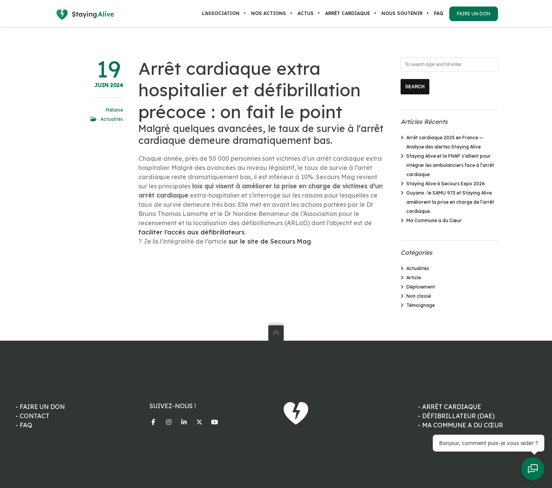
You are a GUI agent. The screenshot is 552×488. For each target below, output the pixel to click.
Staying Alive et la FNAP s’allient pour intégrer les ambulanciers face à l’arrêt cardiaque (450, 165)
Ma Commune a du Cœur (434, 220)
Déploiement (420, 287)
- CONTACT (32, 416)
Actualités (111, 119)
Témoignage (420, 305)
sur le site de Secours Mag (269, 241)
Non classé (418, 296)
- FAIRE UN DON (40, 407)
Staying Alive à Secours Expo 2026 (445, 183)
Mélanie (114, 110)
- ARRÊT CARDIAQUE (449, 407)
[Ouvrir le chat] (532, 468)
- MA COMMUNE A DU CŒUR (460, 425)
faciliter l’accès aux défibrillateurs (191, 232)
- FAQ (23, 425)
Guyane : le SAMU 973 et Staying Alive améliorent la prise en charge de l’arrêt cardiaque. (450, 202)
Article (413, 277)
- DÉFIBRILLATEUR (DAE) (456, 416)
